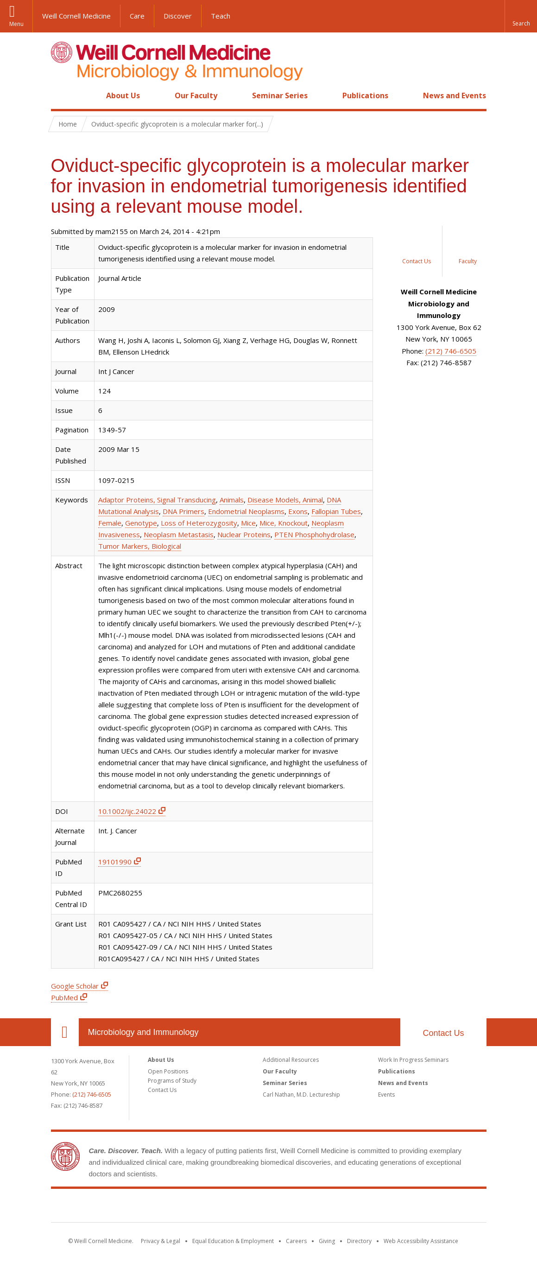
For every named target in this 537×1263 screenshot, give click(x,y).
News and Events (454, 95)
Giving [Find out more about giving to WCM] (327, 1241)
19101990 (115, 861)
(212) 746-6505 (450, 350)
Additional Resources (291, 1060)
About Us (123, 95)
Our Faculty (196, 95)
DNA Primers (183, 511)
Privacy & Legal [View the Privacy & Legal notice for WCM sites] (160, 1241)
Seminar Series (280, 95)
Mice (248, 522)
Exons (298, 511)
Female (109, 522)
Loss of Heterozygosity (199, 522)
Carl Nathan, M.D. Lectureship (301, 1094)
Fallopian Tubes (336, 511)
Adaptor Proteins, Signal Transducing (157, 499)
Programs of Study (172, 1081)
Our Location (65, 1032)
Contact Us (443, 1033)
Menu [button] (16, 24)
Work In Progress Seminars (413, 1060)
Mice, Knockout (283, 522)
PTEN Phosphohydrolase (314, 534)
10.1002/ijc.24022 (127, 811)
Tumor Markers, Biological (139, 546)
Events (386, 1094)
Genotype (141, 522)
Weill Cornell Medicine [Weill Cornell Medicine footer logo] (269, 1207)
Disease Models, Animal (285, 499)
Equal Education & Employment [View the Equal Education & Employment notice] (233, 1241)
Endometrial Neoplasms (246, 511)
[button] (521, 16)
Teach (220, 15)
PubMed (64, 997)
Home (61, 95)
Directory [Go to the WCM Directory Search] (359, 1241)
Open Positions (168, 1071)
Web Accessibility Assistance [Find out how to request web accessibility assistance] (421, 1241)
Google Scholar (75, 985)
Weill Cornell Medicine (76, 15)
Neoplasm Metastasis (179, 534)
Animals (232, 499)
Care (137, 15)
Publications (365, 95)
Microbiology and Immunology (143, 1032)
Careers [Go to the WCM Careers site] (296, 1241)
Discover (178, 15)
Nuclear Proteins (244, 534)
